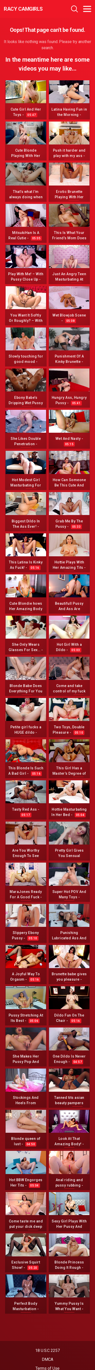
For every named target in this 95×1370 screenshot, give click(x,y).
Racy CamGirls (23, 9)
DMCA (47, 1359)
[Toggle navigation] (87, 9)
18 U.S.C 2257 (47, 1350)
